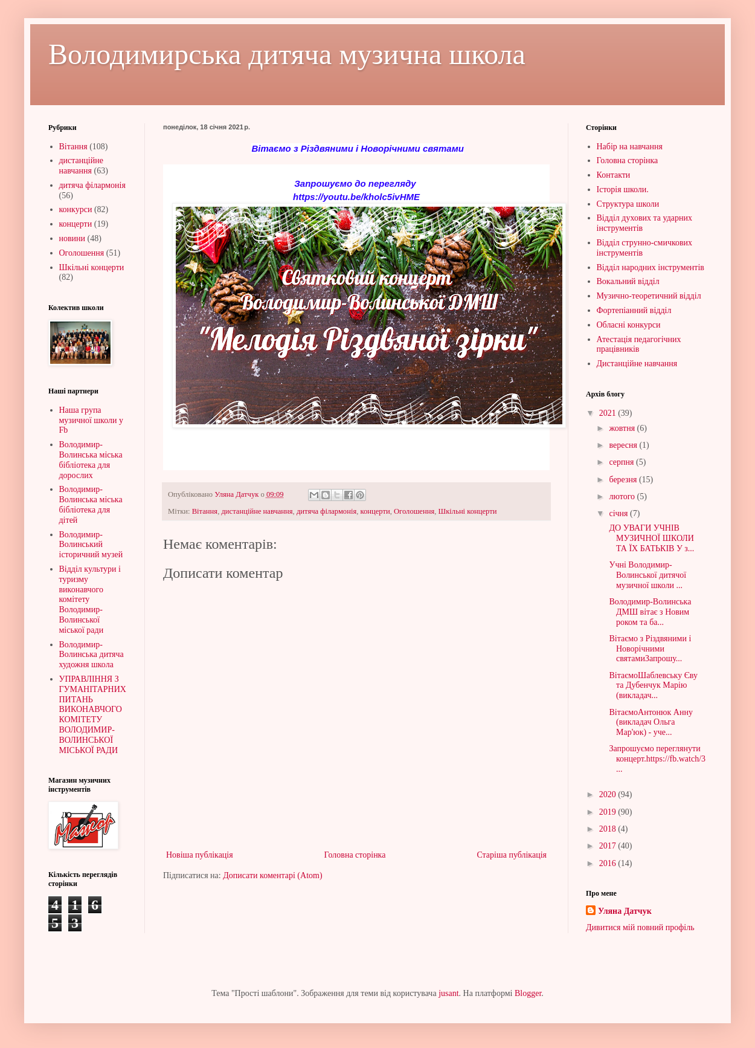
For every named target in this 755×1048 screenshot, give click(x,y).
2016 (608, 863)
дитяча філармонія (326, 511)
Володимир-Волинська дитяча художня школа (91, 655)
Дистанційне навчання (637, 363)
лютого (623, 496)
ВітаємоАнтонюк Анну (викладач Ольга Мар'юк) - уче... (650, 722)
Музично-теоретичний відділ (649, 295)
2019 (608, 812)
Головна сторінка (355, 854)
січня (619, 513)
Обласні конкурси (629, 324)
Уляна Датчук (625, 911)
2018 (608, 828)
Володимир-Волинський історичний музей (91, 545)
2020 (608, 794)
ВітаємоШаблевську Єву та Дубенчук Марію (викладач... (652, 685)
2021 (608, 413)
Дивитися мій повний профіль (640, 927)
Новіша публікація (199, 854)
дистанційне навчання (256, 511)
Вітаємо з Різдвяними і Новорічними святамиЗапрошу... (649, 649)
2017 (608, 845)
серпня (622, 462)
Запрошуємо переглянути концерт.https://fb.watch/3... (656, 759)
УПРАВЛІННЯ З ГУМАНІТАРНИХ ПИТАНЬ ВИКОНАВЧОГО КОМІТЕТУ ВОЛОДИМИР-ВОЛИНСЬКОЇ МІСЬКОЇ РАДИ (92, 714)
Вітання (204, 511)
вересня (624, 445)
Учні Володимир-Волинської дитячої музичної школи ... (646, 575)
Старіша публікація (512, 854)
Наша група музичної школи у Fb (91, 420)
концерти (375, 511)
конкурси (75, 209)
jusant (448, 993)
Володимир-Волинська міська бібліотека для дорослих (91, 459)
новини (72, 238)
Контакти (614, 175)
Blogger (528, 993)
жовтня (623, 428)
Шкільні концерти (468, 511)
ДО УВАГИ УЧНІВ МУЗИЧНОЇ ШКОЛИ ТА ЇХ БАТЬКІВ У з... (650, 538)
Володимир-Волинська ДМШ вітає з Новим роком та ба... (649, 612)
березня (624, 479)
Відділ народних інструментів (650, 267)
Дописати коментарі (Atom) (272, 875)
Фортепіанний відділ (634, 310)
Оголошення (414, 511)
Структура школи (628, 204)
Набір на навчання (630, 146)
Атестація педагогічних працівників (639, 344)
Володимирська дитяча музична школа (286, 54)
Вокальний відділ (628, 281)
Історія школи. (623, 189)
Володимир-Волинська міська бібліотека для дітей (91, 504)
